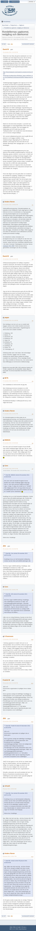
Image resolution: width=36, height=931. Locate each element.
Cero (6, 466)
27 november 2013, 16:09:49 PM (10, 381)
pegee (7, 317)
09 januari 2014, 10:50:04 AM (9, 788)
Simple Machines (22, 929)
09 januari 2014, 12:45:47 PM (9, 856)
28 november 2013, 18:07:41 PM (10, 468)
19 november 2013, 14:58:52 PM (10, 204)
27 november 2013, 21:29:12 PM (10, 413)
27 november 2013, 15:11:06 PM (10, 320)
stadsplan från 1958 (8, 246)
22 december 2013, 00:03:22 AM (10, 639)
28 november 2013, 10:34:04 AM (10, 443)
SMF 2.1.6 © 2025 (14, 929)
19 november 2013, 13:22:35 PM (10, 52)
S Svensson (9, 636)
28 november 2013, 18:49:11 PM (10, 589)
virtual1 (7, 786)
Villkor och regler (17, 927)
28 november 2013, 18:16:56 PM (10, 548)
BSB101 (7, 440)
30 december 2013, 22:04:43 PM (10, 721)
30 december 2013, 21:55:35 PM (10, 683)
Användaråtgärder (28, 44)
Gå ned (4, 44)
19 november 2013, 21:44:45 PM (10, 259)
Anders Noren (10, 202)
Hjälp (11, 927)
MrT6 (6, 378)
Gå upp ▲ (24, 927)
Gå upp (4, 916)
